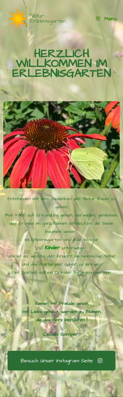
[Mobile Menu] (106, 18)
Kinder (51, 247)
